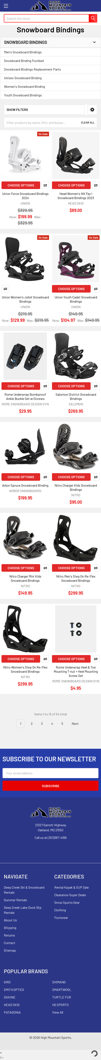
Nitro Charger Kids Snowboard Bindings (76, 487)
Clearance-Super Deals (70, 895)
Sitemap (10, 950)
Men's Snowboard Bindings (23, 52)
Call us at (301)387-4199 (51, 837)
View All (57, 1012)
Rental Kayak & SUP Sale (71, 887)
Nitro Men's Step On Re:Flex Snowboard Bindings (76, 578)
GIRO (7, 982)
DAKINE (9, 997)
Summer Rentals (15, 900)
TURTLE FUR (61, 997)
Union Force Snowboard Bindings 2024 (25, 196)
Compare (45, 185)
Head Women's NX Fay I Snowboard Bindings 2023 (75, 196)
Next (77, 723)
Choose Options (21, 185)
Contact (9, 943)
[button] (92, 110)
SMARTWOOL (61, 990)
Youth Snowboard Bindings (23, 95)
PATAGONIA (12, 1012)
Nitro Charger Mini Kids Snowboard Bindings (25, 578)
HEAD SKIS (12, 1005)
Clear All (87, 122)
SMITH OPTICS (14, 990)
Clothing (60, 910)
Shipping (10, 928)
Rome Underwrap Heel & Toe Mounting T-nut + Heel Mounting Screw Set (76, 671)
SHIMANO (59, 982)
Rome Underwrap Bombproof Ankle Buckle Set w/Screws (25, 396)
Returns (9, 935)
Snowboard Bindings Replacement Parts (32, 69)
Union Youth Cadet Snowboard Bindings (76, 299)
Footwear (61, 917)
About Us (10, 920)
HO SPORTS (60, 1005)
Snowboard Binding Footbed (24, 61)
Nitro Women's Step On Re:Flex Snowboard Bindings (25, 669)
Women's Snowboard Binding (24, 86)
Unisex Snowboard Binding (23, 78)
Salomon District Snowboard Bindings (76, 396)
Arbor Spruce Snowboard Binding (25, 485)
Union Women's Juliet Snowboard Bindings (25, 299)
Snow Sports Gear (67, 902)
